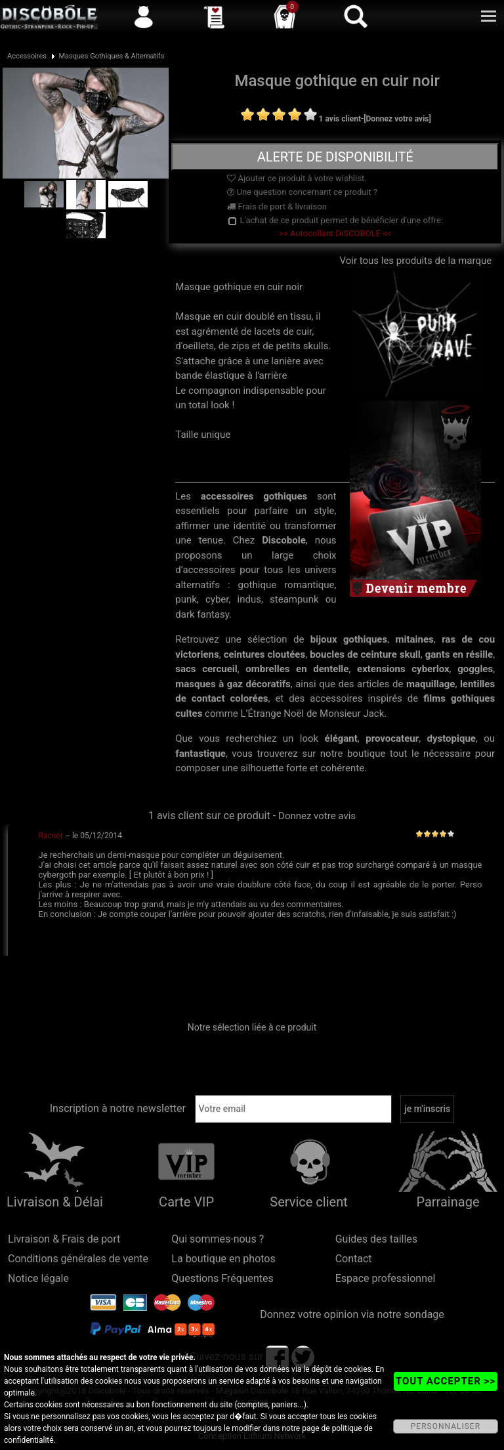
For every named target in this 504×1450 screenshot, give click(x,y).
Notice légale (38, 1278)
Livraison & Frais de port (64, 1239)
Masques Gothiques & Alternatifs (111, 56)
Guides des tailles (376, 1239)
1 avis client (340, 118)
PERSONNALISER (445, 1426)
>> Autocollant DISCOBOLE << (335, 233)
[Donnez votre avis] (397, 118)
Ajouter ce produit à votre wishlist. (296, 178)
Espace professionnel (385, 1278)
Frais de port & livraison (277, 206)
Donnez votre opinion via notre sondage (352, 1314)
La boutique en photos (223, 1258)
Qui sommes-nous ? (217, 1239)
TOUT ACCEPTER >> (445, 1381)
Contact (353, 1258)
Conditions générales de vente (78, 1258)
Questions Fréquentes (222, 1278)
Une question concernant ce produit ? (302, 192)
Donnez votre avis (317, 816)
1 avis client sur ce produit (209, 815)
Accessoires (27, 56)
